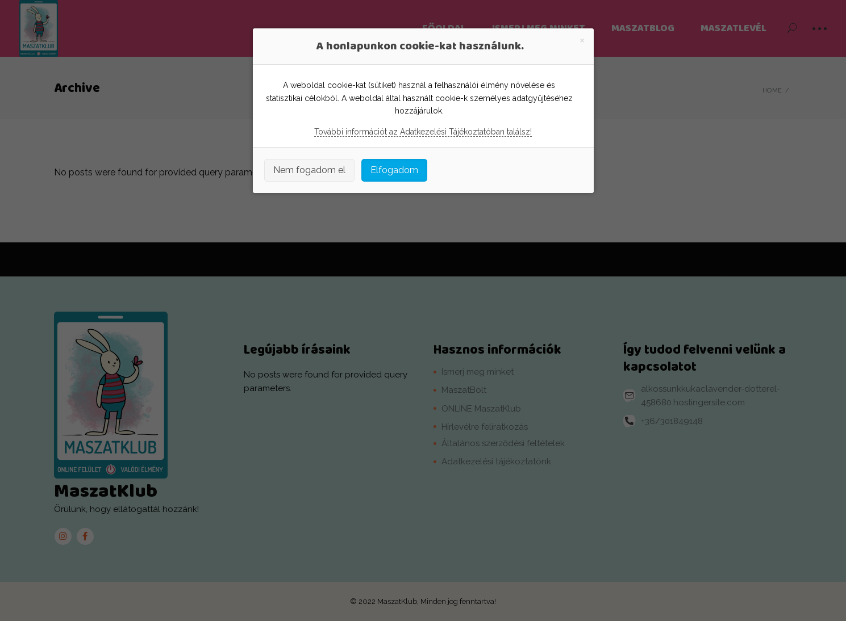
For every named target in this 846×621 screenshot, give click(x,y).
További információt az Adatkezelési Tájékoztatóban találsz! (423, 131)
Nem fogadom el (309, 170)
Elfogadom (394, 170)
